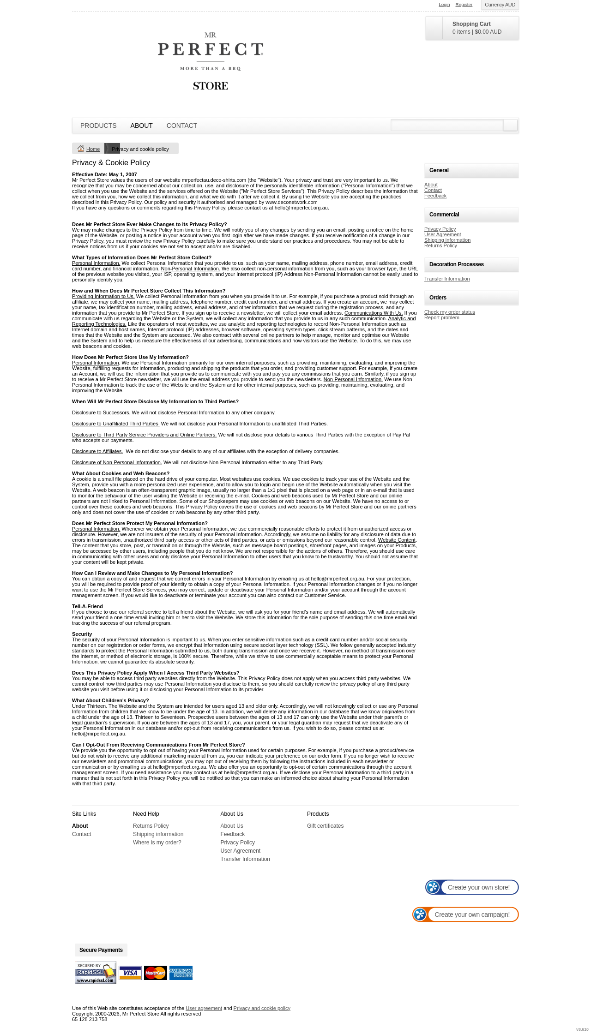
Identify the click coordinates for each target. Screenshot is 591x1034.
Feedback (435, 195)
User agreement (204, 1008)
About (142, 125)
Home (93, 149)
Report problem (441, 317)
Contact (182, 125)
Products (98, 125)
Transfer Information (447, 278)
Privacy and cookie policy (262, 1008)
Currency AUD (500, 4)
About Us (231, 826)
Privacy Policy (440, 229)
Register (464, 4)
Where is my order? (157, 842)
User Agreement (442, 234)
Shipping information (447, 240)
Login (444, 4)
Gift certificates (325, 826)
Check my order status (449, 312)
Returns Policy (440, 245)
